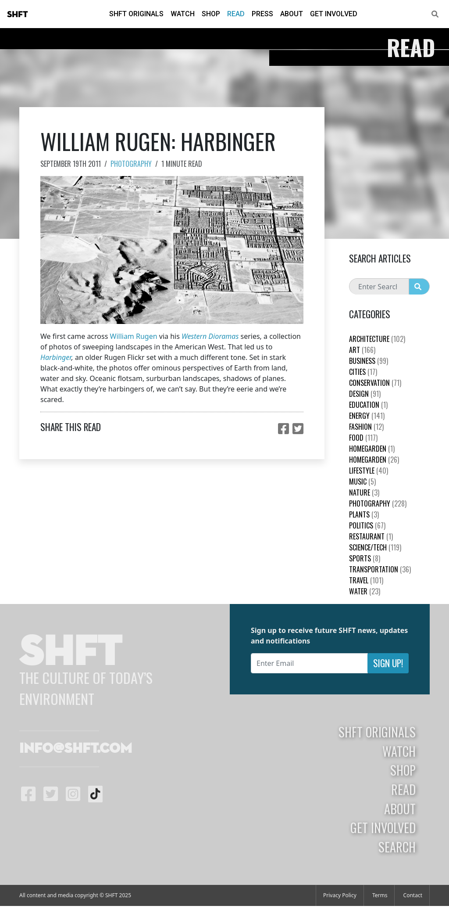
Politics (367, 525)
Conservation (375, 382)
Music (362, 481)
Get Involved (333, 14)
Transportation (380, 569)
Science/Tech (375, 547)
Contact (412, 895)
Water (364, 591)
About (291, 14)
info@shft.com (75, 749)
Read (236, 14)
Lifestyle (368, 470)
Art (362, 350)
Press (262, 14)
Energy (367, 415)
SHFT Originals (136, 14)
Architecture (377, 339)
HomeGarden (372, 448)
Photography (131, 163)
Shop (211, 14)
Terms (380, 895)
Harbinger (55, 357)
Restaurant (371, 536)
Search (397, 847)
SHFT (17, 14)
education (368, 404)
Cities (363, 372)
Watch (183, 14)
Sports (364, 558)
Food (363, 437)
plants (364, 514)
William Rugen (133, 336)
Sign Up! (388, 663)
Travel (366, 580)
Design (365, 393)
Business (368, 361)
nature (364, 492)
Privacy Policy (339, 895)
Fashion (366, 426)
